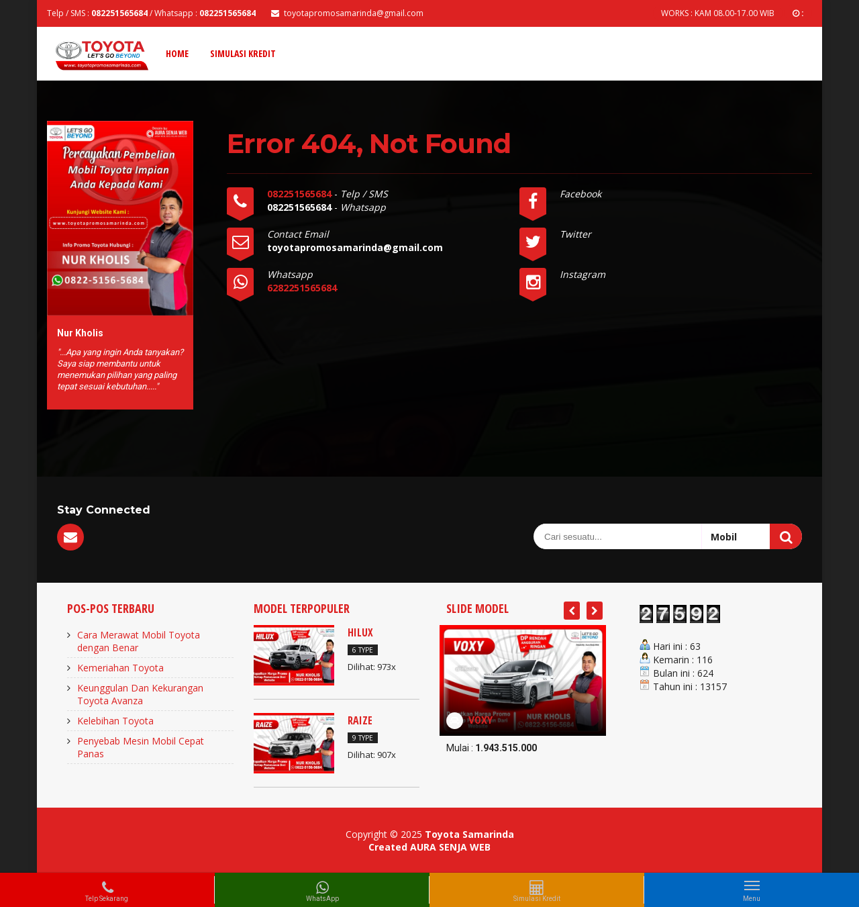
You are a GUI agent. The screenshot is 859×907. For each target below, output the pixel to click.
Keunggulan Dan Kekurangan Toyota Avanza (140, 694)
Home (177, 53)
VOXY (480, 720)
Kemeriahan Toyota (120, 667)
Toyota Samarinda (469, 834)
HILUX (360, 632)
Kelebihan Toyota (115, 720)
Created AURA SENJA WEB (429, 847)
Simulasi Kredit (243, 53)
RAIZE (360, 720)
